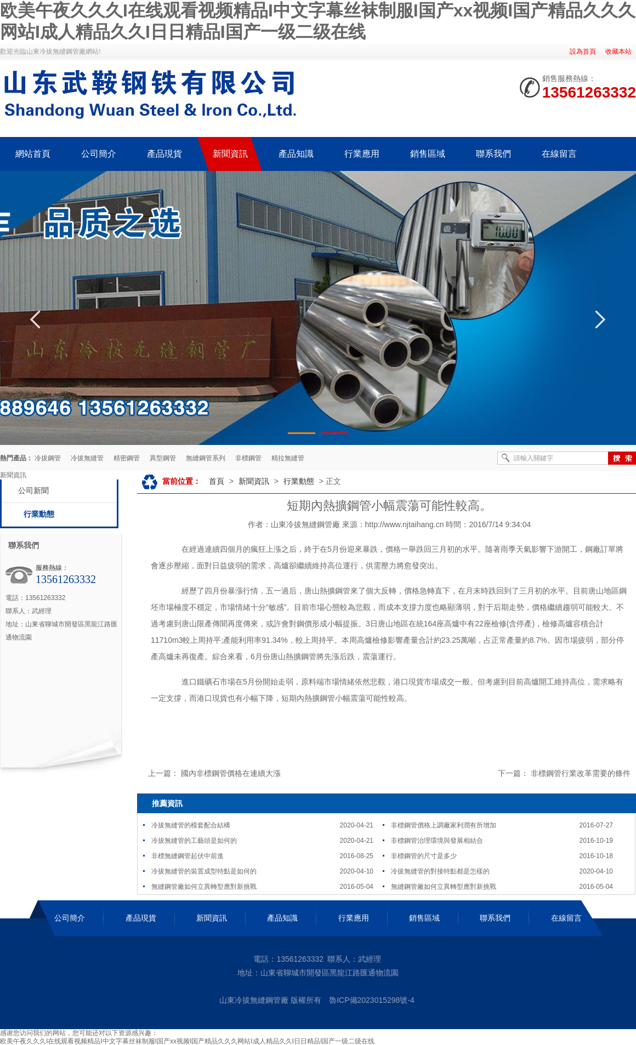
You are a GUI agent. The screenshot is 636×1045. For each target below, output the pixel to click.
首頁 (216, 481)
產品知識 (282, 917)
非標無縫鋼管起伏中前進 (187, 856)
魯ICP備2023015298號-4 (371, 1000)
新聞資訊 (253, 481)
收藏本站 (618, 51)
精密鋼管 (126, 458)
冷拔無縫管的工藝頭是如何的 (194, 840)
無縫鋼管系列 (205, 458)
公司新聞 (33, 491)
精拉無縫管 (287, 458)
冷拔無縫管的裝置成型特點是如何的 (204, 871)
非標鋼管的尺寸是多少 (424, 856)
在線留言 (566, 917)
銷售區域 (424, 917)
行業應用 (353, 917)
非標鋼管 (248, 458)
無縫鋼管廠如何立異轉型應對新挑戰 (204, 886)
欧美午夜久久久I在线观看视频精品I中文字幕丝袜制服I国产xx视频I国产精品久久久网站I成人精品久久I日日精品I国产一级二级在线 (187, 1041)
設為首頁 (583, 51)
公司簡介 (69, 917)
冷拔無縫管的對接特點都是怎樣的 (440, 871)
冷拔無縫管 (87, 458)
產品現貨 (141, 917)
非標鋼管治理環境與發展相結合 (437, 840)
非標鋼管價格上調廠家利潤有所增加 (443, 825)
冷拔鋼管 (48, 458)
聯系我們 (495, 917)
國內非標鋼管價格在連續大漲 (231, 773)
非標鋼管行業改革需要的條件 (581, 773)
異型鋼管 (163, 458)
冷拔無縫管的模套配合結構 (190, 825)
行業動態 (39, 514)
